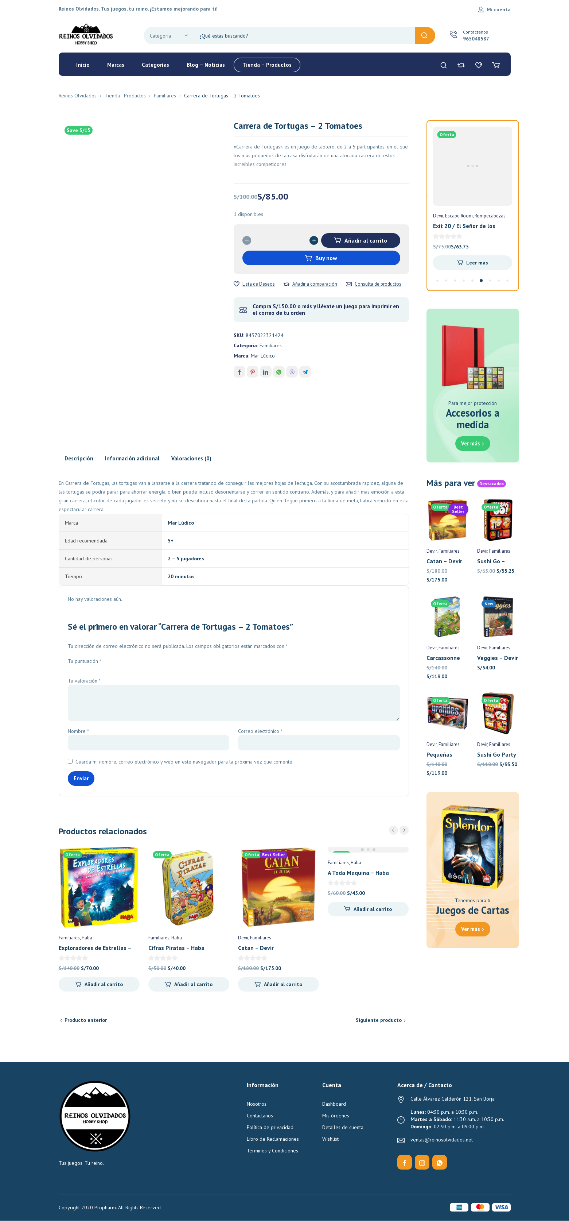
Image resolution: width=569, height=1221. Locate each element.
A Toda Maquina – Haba (358, 872)
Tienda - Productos (125, 95)
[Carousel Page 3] (455, 280)
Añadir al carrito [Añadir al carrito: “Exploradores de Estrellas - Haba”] (104, 984)
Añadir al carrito (365, 240)
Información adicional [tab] (132, 458)
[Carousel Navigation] (399, 830)
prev (393, 830)
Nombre (78, 731)
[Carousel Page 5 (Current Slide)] (472, 280)
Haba (87, 938)
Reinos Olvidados (78, 95)
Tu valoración (84, 680)
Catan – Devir (256, 947)
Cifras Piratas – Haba (176, 947)
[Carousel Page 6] (481, 280)
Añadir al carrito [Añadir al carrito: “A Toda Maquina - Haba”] (373, 909)
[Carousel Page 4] (464, 280)
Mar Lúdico (263, 355)
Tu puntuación (84, 661)
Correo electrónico (260, 731)
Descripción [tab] (79, 458)
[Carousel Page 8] (499, 280)
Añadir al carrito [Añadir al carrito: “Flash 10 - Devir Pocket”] (477, 262)
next (404, 830)
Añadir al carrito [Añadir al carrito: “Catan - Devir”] (283, 984)
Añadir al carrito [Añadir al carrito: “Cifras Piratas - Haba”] (193, 984)
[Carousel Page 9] (508, 280)
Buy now (326, 258)
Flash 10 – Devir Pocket (464, 225)
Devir (243, 938)
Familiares (165, 95)
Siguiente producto (379, 1020)
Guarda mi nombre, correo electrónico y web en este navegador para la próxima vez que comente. (184, 761)
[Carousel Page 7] (490, 280)
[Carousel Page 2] (446, 280)
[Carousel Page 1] (438, 280)
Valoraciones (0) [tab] (191, 458)
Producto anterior (86, 1020)
